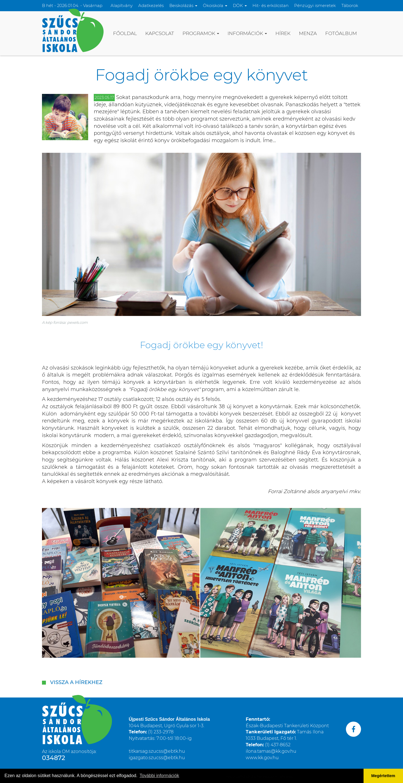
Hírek (282, 33)
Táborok (349, 5)
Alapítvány (122, 5)
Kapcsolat (159, 33)
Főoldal (125, 33)
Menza (308, 33)
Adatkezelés (151, 5)
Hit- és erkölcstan (270, 5)
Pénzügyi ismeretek (315, 5)
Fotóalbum (341, 33)
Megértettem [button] (383, 775)
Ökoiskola (215, 5)
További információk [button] (159, 775)
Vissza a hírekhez (76, 682)
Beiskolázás (183, 5)
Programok (200, 33)
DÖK (240, 5)
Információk (247, 33)
